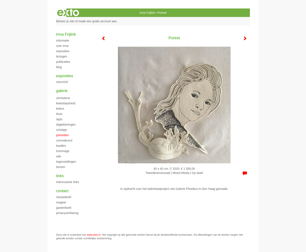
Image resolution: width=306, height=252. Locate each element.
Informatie (62, 40)
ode (58, 156)
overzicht (62, 82)
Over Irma (62, 46)
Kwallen (61, 145)
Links (60, 176)
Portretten (62, 135)
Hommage (62, 151)
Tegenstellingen (66, 161)
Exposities (62, 51)
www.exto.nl (94, 234)
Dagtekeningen (66, 124)
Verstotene (63, 98)
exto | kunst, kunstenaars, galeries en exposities (68, 12)
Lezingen (61, 56)
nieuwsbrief (63, 197)
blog (59, 67)
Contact (62, 191)
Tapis (59, 119)
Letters (60, 108)
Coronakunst (64, 140)
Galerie (62, 91)
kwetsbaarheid (65, 103)
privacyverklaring (67, 213)
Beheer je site (65, 21)
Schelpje (61, 130)
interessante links (67, 182)
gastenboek (63, 207)
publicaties (63, 61)
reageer (61, 202)
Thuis (59, 114)
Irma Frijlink (147, 12)
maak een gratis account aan (97, 21)
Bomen (60, 167)
